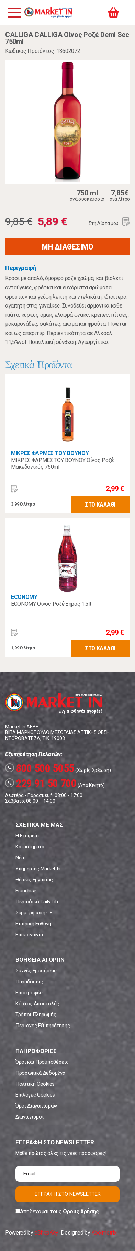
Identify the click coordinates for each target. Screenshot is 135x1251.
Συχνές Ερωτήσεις (36, 971)
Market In (48, 12)
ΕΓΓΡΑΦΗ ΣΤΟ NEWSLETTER (68, 1194)
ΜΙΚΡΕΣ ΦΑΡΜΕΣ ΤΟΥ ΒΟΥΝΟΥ (50, 453)
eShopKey (46, 1232)
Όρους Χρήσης (81, 1211)
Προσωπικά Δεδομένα (40, 1073)
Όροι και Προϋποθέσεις (41, 1062)
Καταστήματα (29, 847)
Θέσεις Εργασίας (34, 880)
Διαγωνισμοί (29, 1117)
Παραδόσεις (29, 981)
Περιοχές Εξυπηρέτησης (42, 1025)
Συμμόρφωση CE (34, 913)
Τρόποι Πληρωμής (35, 1014)
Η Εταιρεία (27, 836)
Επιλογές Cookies (35, 1095)
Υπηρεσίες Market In (37, 869)
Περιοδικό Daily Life (37, 902)
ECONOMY (24, 597)
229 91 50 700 (41, 783)
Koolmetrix (103, 1232)
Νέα (19, 858)
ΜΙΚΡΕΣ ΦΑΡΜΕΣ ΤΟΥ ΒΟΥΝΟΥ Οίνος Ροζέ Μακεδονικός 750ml (62, 463)
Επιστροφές (29, 992)
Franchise (25, 891)
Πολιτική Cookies (35, 1084)
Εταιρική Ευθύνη (33, 923)
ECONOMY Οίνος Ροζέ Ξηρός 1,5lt (51, 604)
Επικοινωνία (29, 934)
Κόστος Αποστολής (37, 1003)
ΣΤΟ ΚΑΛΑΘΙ (100, 504)
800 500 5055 (39, 768)
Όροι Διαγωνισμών (36, 1106)
